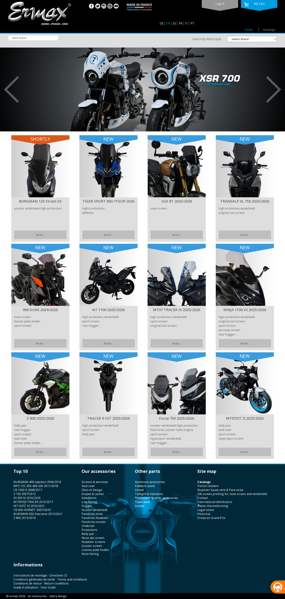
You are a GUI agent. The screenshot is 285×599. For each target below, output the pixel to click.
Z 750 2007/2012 (24, 494)
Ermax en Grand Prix (211, 518)
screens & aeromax (95, 482)
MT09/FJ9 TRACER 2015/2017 (33, 502)
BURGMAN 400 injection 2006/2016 (37, 482)
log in (220, 4)
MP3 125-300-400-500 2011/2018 (35, 486)
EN (168, 23)
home (249, 30)
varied (139, 490)
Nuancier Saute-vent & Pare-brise (220, 490)
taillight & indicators (149, 494)
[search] (33, 37)
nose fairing (90, 554)
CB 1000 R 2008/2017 (27, 490)
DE (161, 23)
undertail (88, 526)
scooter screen (92, 546)
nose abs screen (93, 538)
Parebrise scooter (94, 522)
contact (202, 498)
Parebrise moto (92, 514)
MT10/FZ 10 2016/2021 (29, 506)
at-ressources (37, 596)
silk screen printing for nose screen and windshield (232, 494)
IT (186, 23)
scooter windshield (94, 510)
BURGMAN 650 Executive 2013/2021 (37, 514)
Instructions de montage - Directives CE (40, 575)
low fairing (89, 502)
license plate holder (95, 550)
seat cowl (88, 486)
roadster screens (93, 542)
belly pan (88, 534)
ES (174, 23)
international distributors (214, 502)
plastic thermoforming (212, 506)
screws (139, 506)
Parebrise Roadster (95, 518)
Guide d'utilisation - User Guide (34, 587)
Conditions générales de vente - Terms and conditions (50, 579)
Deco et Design (92, 490)
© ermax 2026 (15, 596)
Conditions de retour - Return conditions (41, 583)
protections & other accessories (156, 498)
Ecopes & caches (93, 494)
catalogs (268, 30)
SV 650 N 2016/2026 (27, 498)
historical (203, 514)
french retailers (208, 486)
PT (192, 23)
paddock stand (145, 486)
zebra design (58, 596)
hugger (87, 506)
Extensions (89, 498)
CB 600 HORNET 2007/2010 (32, 510)
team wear (142, 502)
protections (89, 530)
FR (180, 23)
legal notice (205, 510)
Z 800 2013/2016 (24, 518)
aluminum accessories (150, 482)
